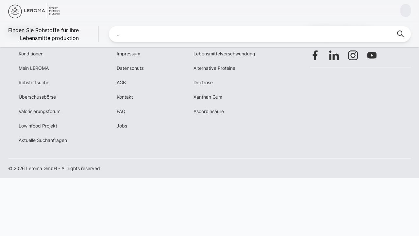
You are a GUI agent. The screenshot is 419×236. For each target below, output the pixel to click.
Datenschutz (130, 68)
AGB (121, 82)
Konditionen (31, 53)
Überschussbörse (37, 97)
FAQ (121, 111)
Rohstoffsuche (34, 82)
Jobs (122, 125)
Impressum (128, 53)
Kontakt (125, 97)
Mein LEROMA (34, 68)
